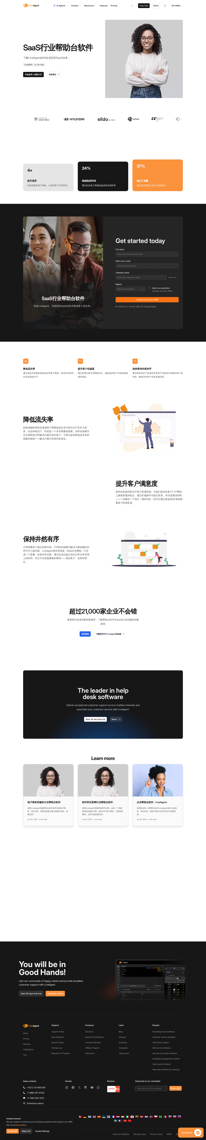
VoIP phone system (160, 1042)
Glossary (122, 1037)
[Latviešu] (141, 1117)
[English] (94, 1117)
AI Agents (60, 5)
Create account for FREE (147, 300)
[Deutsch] (84, 1117)
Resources (90, 5)
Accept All (12, 1131)
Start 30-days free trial (31, 993)
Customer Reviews (93, 1042)
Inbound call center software (164, 1053)
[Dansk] (80, 1117)
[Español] (99, 1117)
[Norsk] (151, 1117)
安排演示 (54, 74)
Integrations (28, 1049)
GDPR (169, 1134)
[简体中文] (129, 1121)
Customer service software (163, 1037)
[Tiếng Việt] (125, 1121)
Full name (120, 249)
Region (119, 284)
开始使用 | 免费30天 (33, 74)
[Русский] (170, 1117)
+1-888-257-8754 (35, 1092)
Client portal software (161, 1064)
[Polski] (155, 1117)
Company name (122, 272)
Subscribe (175, 1088)
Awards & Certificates (94, 1037)
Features (26, 1044)
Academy (123, 1042)
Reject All (26, 1131)
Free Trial (144, 5)
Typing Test (124, 1053)
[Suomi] (108, 1117)
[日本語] (132, 1117)
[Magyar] (122, 1117)
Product (76, 5)
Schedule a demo (55, 993)
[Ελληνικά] (89, 1117)
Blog (121, 1032)
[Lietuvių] (136, 1117)
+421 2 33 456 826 (36, 1087)
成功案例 (85, 634)
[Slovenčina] (174, 1117)
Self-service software (161, 1048)
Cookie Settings (42, 1131)
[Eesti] (103, 1117)
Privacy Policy (150, 306)
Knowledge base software (163, 1032)
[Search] (133, 5)
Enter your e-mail (123, 261)
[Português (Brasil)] (160, 1117)
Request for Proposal (60, 1053)
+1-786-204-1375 (35, 1098)
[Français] (113, 1117)
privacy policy (19, 1125)
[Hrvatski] (118, 1117)
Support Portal (58, 1032)
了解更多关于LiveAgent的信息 (110, 634)
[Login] (165, 5)
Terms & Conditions (121, 1134)
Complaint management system (166, 1059)
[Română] (165, 1117)
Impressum (90, 1053)
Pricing (26, 1039)
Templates (123, 1048)
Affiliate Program (92, 1048)
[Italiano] (127, 1117)
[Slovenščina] (179, 1117)
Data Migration (58, 1037)
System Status (58, 1042)
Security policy (139, 1134)
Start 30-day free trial (95, 719)
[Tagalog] (120, 1121)
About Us (89, 1032)
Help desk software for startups (166, 1069)
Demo (156, 5)
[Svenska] (115, 1121)
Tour (25, 1055)
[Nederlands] (146, 1117)
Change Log (57, 1048)
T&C (138, 306)
